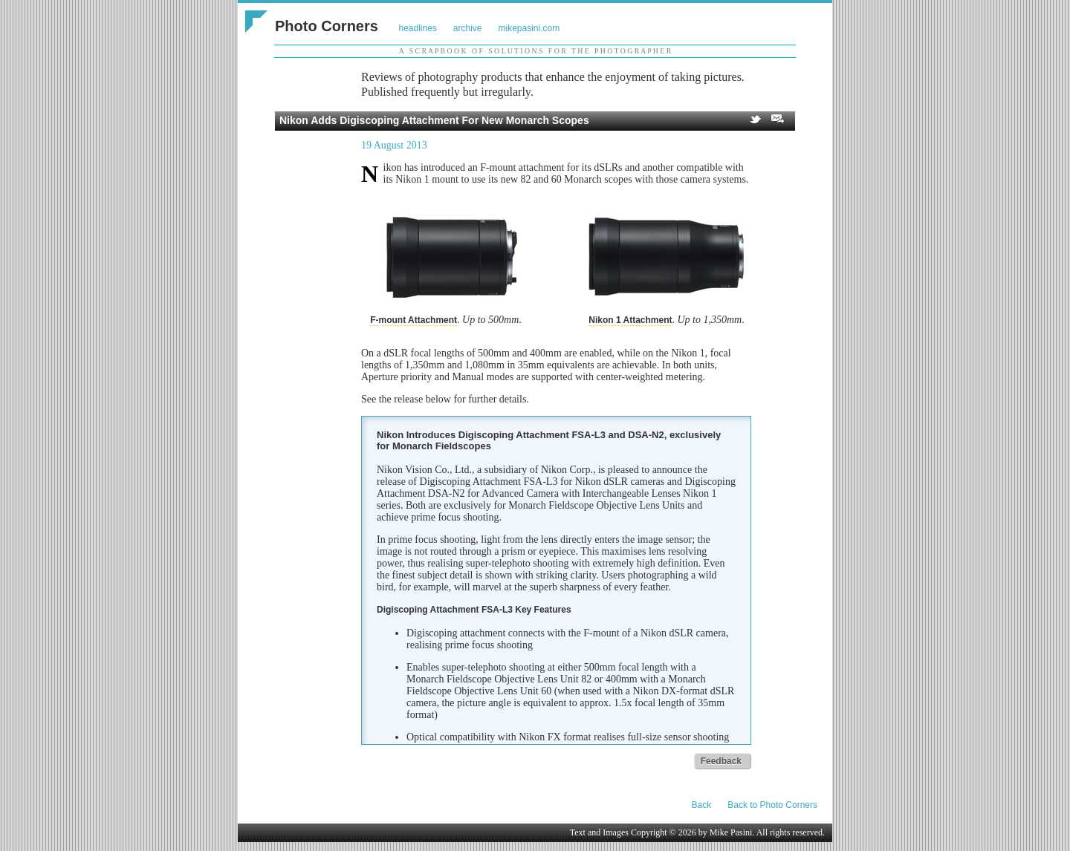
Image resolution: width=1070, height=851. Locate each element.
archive (467, 28)
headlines (417, 28)
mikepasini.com (529, 28)
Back (702, 805)
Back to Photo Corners (772, 805)
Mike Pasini (731, 832)
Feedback (721, 761)
